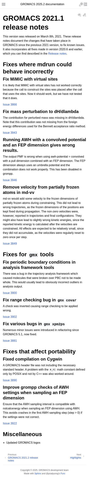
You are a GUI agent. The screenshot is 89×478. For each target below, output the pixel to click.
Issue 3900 (10, 292)
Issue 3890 (10, 380)
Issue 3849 (10, 243)
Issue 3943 (10, 132)
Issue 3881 (10, 340)
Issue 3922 (10, 423)
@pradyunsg (52, 473)
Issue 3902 (10, 316)
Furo (63, 473)
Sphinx (37, 473)
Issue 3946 (10, 180)
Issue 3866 (10, 104)
